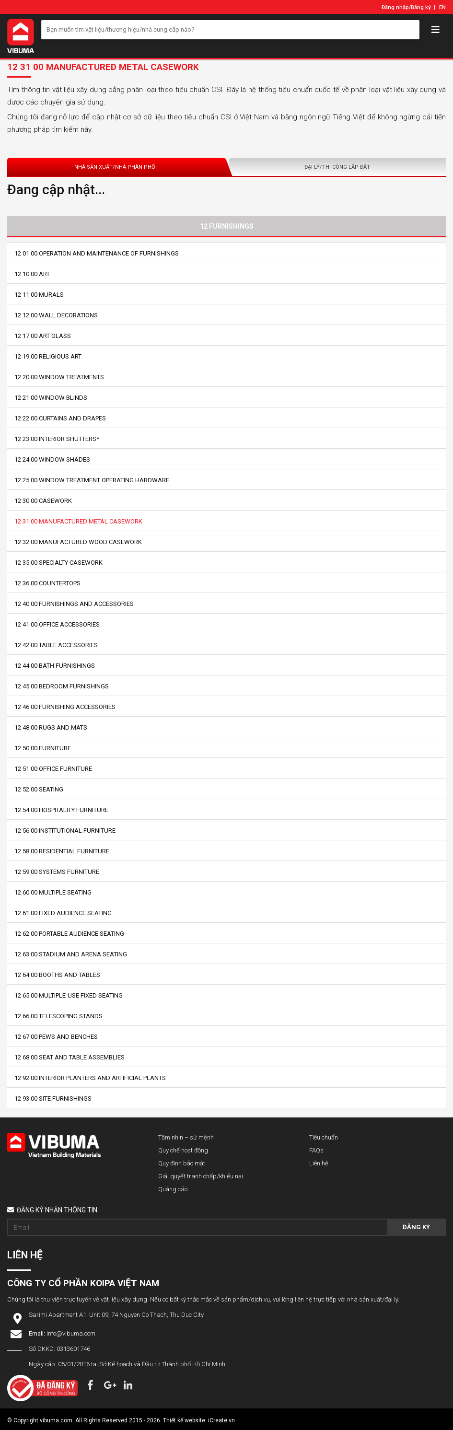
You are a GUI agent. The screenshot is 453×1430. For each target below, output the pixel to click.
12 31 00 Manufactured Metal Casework (78, 521)
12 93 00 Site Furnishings (53, 1098)
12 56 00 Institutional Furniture (65, 830)
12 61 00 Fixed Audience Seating (63, 913)
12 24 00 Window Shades (52, 459)
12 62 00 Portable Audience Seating (69, 933)
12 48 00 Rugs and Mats (50, 727)
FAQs (316, 1150)
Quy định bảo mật (181, 1163)
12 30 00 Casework (43, 500)
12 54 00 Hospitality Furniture (61, 810)
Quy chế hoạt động (183, 1150)
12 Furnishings (227, 226)
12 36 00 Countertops (47, 583)
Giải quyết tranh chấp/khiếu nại (200, 1176)
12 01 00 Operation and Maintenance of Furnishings (96, 253)
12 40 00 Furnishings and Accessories (74, 603)
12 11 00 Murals (39, 294)
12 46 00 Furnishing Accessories (65, 706)
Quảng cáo (172, 1189)
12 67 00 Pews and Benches (56, 1036)
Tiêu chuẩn (323, 1137)
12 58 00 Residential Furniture (61, 851)
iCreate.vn (221, 1420)
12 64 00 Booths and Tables (57, 974)
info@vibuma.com (70, 1333)
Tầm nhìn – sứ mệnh (186, 1137)
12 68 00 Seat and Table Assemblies (69, 1057)
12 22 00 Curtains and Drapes (60, 418)
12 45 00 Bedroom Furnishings (61, 686)
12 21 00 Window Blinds (50, 397)
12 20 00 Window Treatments (59, 377)
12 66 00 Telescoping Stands (58, 1016)
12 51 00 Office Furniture (53, 768)
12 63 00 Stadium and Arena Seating (70, 954)
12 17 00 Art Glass (42, 335)
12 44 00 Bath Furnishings (54, 665)
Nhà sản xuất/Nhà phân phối (115, 167)
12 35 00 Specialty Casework (58, 562)
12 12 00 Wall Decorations (56, 315)
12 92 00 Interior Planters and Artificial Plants (90, 1077)
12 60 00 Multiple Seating (53, 892)
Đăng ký (420, 7)
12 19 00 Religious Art (47, 356)
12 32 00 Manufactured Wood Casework (78, 542)
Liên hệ (318, 1163)
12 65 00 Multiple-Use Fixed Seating (68, 995)
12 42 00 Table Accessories (56, 645)
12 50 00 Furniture (42, 748)
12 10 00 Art (32, 274)
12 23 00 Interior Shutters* (56, 438)
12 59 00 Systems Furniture (56, 871)
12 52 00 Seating (38, 789)
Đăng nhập (395, 7)
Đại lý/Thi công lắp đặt (337, 167)
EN (442, 7)
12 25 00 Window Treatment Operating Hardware (91, 480)
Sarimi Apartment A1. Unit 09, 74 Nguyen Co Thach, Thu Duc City (116, 1314)
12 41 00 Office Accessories (57, 624)
